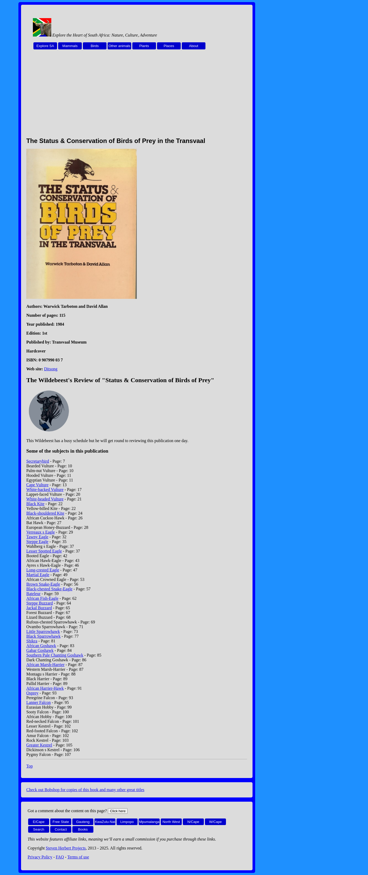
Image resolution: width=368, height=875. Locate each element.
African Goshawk (41, 645)
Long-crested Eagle (42, 570)
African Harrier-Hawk (45, 688)
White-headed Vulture (44, 499)
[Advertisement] (136, 96)
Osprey (32, 693)
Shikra (31, 641)
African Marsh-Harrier (45, 664)
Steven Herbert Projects (66, 848)
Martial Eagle (37, 574)
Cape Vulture (37, 485)
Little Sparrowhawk (43, 631)
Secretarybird (37, 461)
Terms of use (78, 857)
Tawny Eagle (37, 537)
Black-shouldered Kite (45, 513)
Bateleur (33, 593)
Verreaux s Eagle (40, 532)
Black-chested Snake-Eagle (49, 589)
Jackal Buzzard (39, 608)
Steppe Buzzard (39, 603)
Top (29, 766)
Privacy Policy (40, 857)
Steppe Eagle (37, 541)
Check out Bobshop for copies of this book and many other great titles (85, 789)
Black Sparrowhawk (43, 636)
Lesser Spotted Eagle (44, 551)
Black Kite (35, 504)
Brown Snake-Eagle (43, 584)
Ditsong (51, 369)
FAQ (60, 857)
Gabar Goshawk (40, 650)
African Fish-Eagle (42, 598)
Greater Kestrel (39, 745)
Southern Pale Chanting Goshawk (54, 655)
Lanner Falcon (38, 702)
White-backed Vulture (44, 489)
